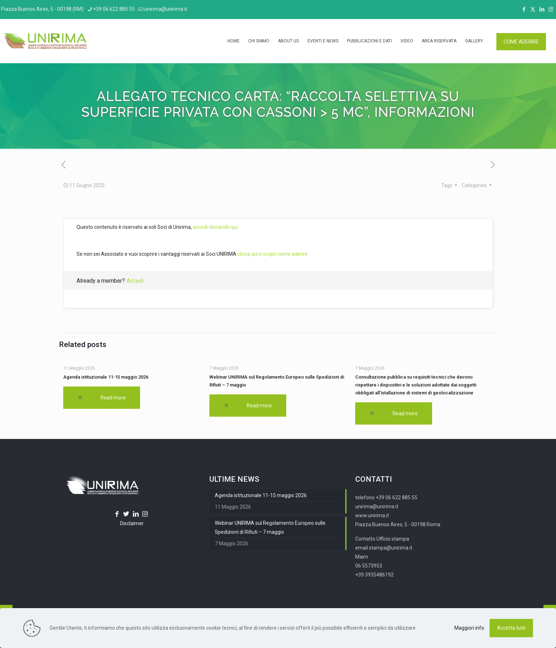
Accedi (135, 280)
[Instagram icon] (550, 9)
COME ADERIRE (521, 42)
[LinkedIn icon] (542, 9)
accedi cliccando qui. (216, 227)
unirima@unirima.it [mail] (165, 9)
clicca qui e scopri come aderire (272, 254)
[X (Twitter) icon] (533, 9)
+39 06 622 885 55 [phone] (114, 9)
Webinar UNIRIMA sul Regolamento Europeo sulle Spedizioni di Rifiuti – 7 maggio (270, 527)
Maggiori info (469, 628)
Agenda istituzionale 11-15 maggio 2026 (105, 377)
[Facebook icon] (524, 9)
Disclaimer (132, 523)
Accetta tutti (511, 628)
